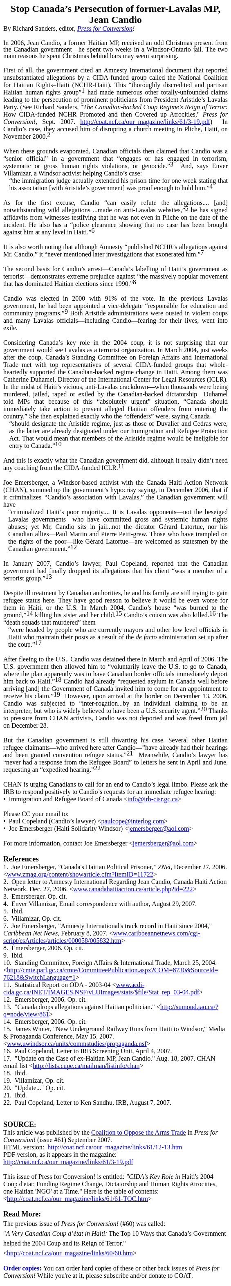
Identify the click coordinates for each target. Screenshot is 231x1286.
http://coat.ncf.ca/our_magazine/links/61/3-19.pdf (145, 121)
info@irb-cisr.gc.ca (152, 799)
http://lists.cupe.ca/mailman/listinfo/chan (86, 1065)
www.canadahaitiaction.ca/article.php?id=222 (133, 889)
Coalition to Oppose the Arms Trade (138, 1132)
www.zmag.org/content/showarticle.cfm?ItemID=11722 (80, 874)
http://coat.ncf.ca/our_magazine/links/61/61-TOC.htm (77, 1198)
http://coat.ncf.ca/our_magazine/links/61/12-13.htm (114, 1147)
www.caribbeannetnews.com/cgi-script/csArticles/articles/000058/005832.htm (101, 937)
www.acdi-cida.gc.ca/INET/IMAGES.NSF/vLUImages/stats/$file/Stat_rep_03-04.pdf (101, 988)
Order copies (21, 1268)
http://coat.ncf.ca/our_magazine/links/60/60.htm (70, 1253)
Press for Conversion (104, 28)
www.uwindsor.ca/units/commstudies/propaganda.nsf (77, 1043)
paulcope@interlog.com (132, 821)
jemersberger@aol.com (158, 828)
